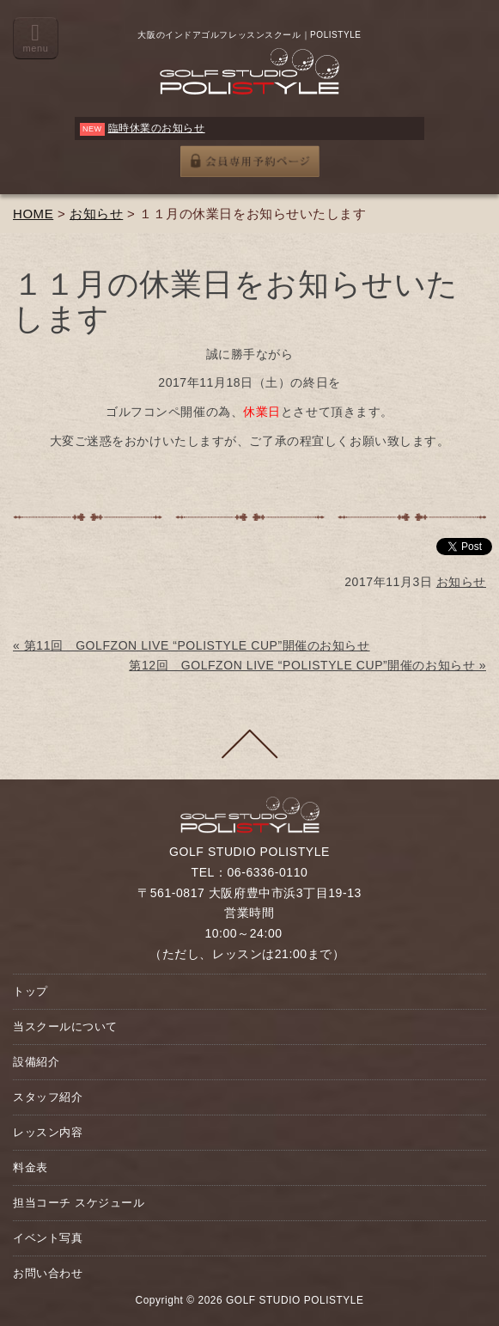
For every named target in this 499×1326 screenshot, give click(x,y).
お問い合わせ (47, 1273)
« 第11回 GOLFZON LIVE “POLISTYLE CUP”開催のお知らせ (191, 645)
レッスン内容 (47, 1132)
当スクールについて (65, 1026)
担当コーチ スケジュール (78, 1202)
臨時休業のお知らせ (156, 128)
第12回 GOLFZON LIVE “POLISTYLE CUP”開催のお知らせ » (307, 665)
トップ (30, 991)
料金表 (30, 1167)
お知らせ (96, 213)
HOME (33, 213)
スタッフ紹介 (47, 1097)
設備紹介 (36, 1061)
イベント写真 (47, 1237)
